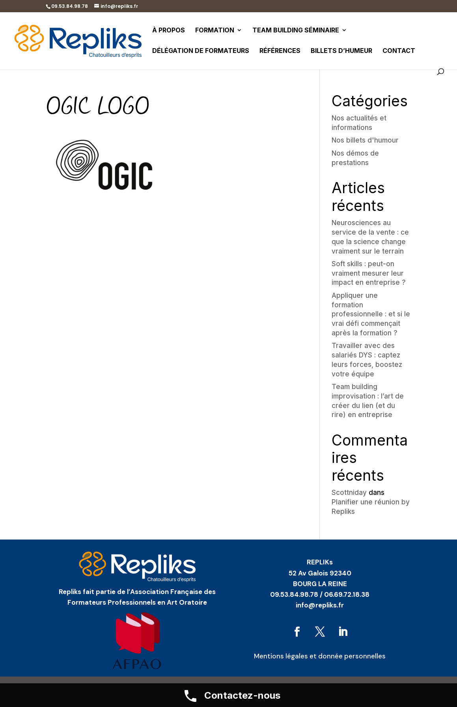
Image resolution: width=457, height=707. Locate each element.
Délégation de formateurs (200, 51)
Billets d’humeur (341, 51)
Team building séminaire (295, 30)
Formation (214, 30)
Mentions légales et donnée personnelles (320, 656)
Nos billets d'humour (365, 140)
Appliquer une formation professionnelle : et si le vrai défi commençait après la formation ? (371, 314)
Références (279, 51)
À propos (168, 30)
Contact (398, 51)
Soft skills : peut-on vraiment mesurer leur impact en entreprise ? (369, 273)
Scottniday (349, 492)
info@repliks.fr (320, 605)
